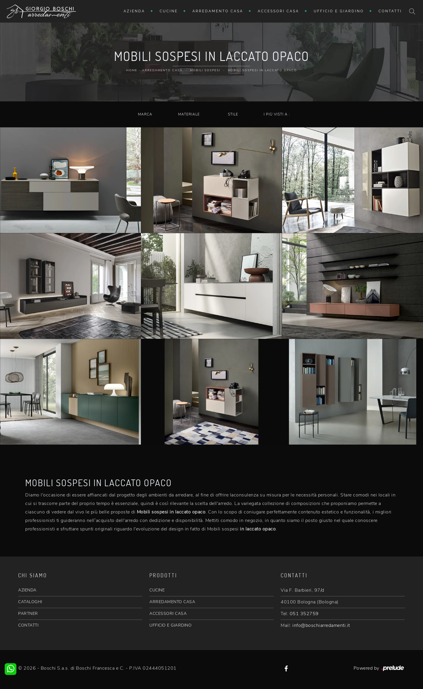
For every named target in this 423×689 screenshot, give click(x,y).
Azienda (134, 11)
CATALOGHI (30, 602)
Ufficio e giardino (339, 11)
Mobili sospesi (205, 70)
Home (131, 70)
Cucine (169, 11)
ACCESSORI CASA (168, 613)
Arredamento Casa (217, 11)
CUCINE (157, 590)
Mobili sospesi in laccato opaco (262, 70)
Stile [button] (233, 114)
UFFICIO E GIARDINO (170, 625)
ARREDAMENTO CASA (172, 602)
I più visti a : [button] (277, 114)
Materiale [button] (189, 114)
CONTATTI (28, 625)
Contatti (390, 11)
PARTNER (28, 613)
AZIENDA (27, 590)
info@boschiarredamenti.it (321, 625)
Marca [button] (145, 114)
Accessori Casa (278, 11)
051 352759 (304, 613)
